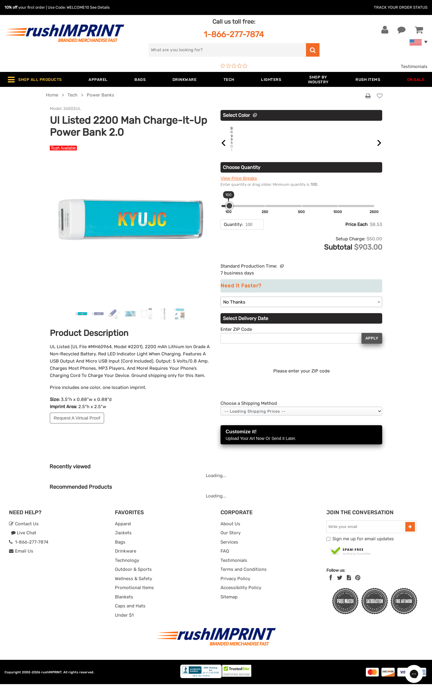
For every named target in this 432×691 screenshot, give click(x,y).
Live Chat (23, 539)
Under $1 (124, 622)
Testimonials (414, 66)
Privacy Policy (235, 585)
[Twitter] (340, 584)
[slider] (229, 212)
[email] (366, 533)
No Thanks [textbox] (234, 309)
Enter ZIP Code (236, 336)
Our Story (230, 539)
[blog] (349, 584)
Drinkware (125, 558)
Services (229, 549)
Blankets (124, 603)
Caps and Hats (130, 612)
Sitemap (229, 603)
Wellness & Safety (133, 585)
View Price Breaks (238, 185)
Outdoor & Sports (133, 576)
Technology (127, 567)
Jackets (123, 539)
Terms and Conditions (243, 576)
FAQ (224, 558)
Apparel (123, 530)
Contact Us (24, 530)
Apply (371, 345)
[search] (227, 50)
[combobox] (301, 309)
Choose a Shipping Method (248, 410)
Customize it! (301, 442)
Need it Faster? (240, 292)
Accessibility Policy (240, 594)
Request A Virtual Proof (77, 417)
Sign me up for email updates (363, 545)
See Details (100, 7)
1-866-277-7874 (234, 34)
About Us (230, 530)
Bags (120, 549)
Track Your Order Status (401, 7)
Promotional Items (134, 594)
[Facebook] (330, 584)
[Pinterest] (357, 584)
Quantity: (233, 231)
